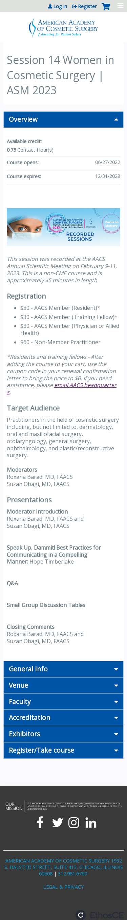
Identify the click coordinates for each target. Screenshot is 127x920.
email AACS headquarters (62, 388)
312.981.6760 (72, 873)
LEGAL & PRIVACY (63, 887)
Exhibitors (24, 733)
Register (87, 6)
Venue (18, 685)
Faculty (20, 701)
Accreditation (29, 717)
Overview (23, 119)
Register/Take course (41, 750)
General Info (28, 668)
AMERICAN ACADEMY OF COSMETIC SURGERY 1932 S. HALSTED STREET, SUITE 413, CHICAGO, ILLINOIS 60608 (63, 866)
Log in (60, 6)
